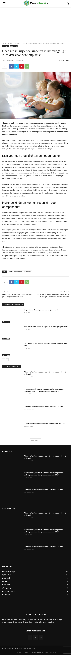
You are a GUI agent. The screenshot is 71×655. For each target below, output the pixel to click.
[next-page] (7, 359)
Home (4, 43)
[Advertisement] (35, 23)
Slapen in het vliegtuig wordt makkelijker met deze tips (43, 310)
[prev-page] (3, 359)
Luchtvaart (17, 43)
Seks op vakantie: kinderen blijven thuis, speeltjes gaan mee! (46, 327)
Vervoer (10, 43)
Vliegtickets (27, 271)
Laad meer (35, 440)
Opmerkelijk (14, 46)
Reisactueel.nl (10, 60)
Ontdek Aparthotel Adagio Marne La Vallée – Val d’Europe (44, 423)
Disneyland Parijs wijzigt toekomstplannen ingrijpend (43, 406)
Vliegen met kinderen (15, 271)
